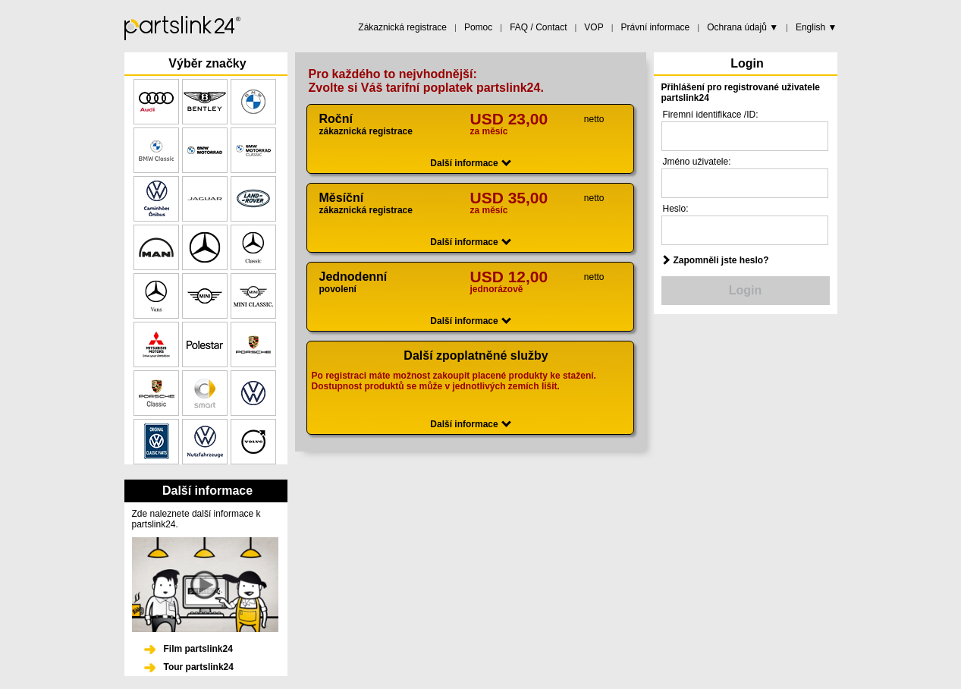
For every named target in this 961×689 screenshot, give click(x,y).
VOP (593, 27)
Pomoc (478, 27)
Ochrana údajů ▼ (742, 27)
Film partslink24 (198, 648)
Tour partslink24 (199, 667)
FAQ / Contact (538, 27)
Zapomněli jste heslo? (721, 260)
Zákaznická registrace (402, 27)
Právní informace (655, 27)
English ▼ (816, 27)
